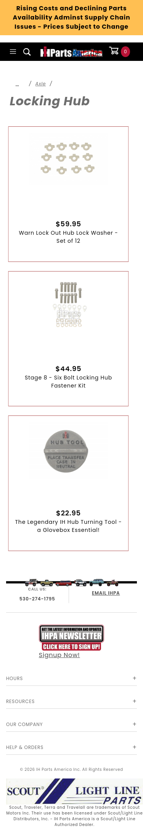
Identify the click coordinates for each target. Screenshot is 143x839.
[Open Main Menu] (13, 51)
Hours (14, 678)
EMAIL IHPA (106, 593)
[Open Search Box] (27, 51)
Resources (20, 701)
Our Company (24, 724)
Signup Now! (71, 642)
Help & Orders (24, 747)
